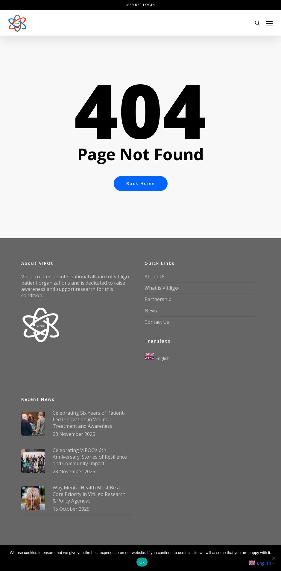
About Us (155, 276)
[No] (274, 558)
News (151, 310)
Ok (142, 562)
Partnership (158, 299)
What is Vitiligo (161, 288)
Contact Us (157, 322)
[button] (269, 23)
